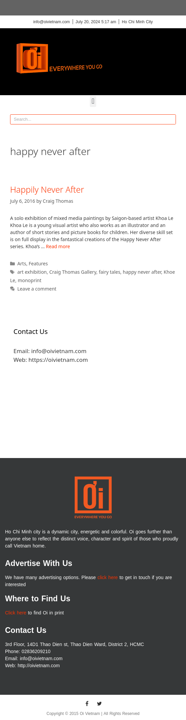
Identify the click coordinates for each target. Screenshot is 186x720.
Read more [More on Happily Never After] (58, 246)
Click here (15, 612)
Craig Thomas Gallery (72, 272)
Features (38, 263)
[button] (93, 101)
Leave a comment (36, 289)
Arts (21, 263)
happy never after (142, 272)
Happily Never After (47, 189)
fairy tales (109, 272)
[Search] (170, 119)
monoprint (29, 280)
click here (108, 577)
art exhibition (32, 272)
